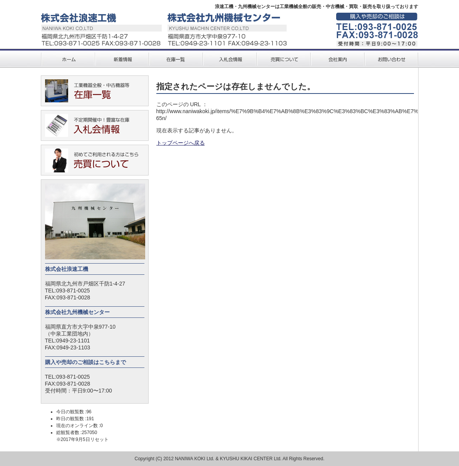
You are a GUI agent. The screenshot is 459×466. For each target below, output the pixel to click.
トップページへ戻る (180, 143)
